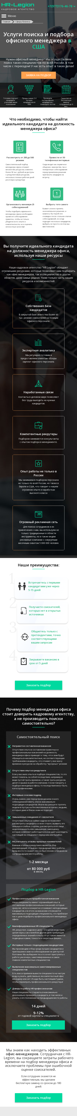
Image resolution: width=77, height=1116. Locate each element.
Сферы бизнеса (23, 21)
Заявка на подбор (38, 75)
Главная (6, 21)
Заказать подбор (38, 685)
